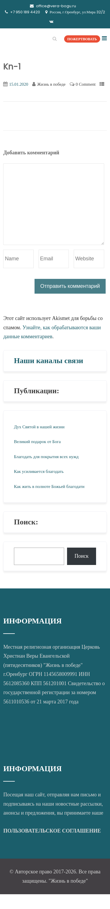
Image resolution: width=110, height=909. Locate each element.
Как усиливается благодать (39, 471)
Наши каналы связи (48, 360)
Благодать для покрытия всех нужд (46, 456)
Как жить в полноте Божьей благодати (49, 486)
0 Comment (85, 84)
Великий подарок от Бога (37, 441)
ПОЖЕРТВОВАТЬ (82, 38)
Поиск (82, 556)
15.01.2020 (18, 84)
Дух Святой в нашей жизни (39, 427)
